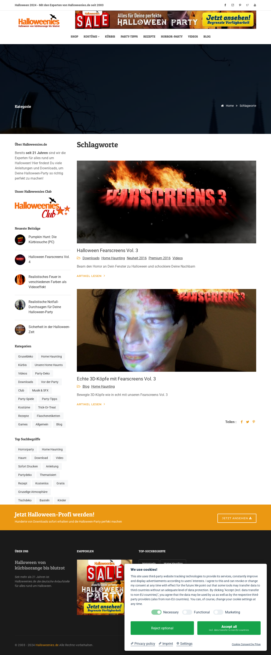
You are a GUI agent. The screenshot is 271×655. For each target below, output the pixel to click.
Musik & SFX (40, 390)
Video (59, 458)
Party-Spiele (26, 399)
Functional (202, 612)
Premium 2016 (160, 258)
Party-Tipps (129, 36)
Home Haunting (51, 356)
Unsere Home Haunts (49, 365)
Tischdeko (25, 500)
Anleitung (52, 466)
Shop (74, 36)
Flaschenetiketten (48, 416)
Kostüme (92, 36)
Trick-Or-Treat (47, 407)
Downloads (25, 382)
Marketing (232, 612)
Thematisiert (48, 475)
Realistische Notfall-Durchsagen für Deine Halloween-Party (45, 307)
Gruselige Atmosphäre (32, 492)
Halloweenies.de (47, 645)
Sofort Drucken (28, 466)
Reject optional (162, 628)
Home (227, 105)
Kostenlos (41, 483)
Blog (207, 36)
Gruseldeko (25, 356)
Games (23, 424)
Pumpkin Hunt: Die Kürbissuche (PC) (43, 239)
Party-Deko (42, 373)
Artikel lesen (91, 276)
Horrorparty (26, 449)
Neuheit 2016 (137, 258)
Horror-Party (172, 36)
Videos (193, 36)
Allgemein (42, 424)
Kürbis (110, 36)
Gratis (61, 483)
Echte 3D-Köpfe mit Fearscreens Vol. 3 (116, 378)
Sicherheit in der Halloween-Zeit (49, 329)
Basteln (45, 500)
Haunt (22, 458)
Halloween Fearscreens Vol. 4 (49, 259)
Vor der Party (49, 382)
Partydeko (25, 475)
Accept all (229, 628)
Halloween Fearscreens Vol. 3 (107, 250)
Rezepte (149, 36)
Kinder (62, 500)
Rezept (22, 483)
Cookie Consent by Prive (246, 644)
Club (21, 390)
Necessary (171, 612)
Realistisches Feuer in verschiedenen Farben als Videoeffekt (47, 282)
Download (41, 458)
